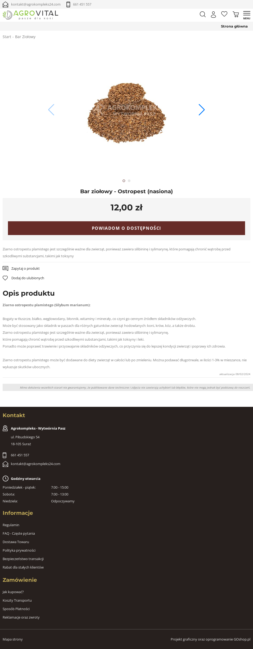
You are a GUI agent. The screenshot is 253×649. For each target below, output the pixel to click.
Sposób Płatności (16, 608)
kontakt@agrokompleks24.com (36, 4)
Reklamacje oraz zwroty (21, 617)
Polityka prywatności (19, 550)
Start (7, 36)
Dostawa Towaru (16, 541)
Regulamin (11, 524)
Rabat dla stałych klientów (23, 567)
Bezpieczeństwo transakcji (23, 558)
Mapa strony (13, 639)
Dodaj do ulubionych (27, 278)
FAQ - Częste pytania (19, 533)
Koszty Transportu (17, 600)
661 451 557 (82, 4)
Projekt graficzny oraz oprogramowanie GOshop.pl (210, 639)
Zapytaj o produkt (25, 268)
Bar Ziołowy (25, 36)
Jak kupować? (13, 591)
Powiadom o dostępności (126, 228)
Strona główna (234, 26)
